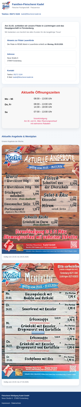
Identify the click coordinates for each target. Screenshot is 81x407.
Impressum (6, 403)
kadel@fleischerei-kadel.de (31, 14)
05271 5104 (15, 14)
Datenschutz (16, 403)
